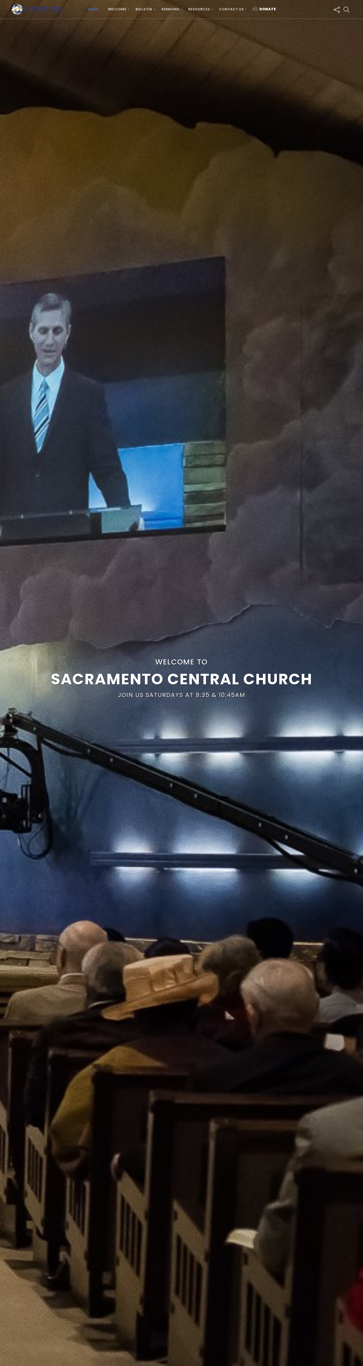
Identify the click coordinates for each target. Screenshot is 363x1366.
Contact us (231, 9)
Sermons (170, 9)
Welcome (117, 9)
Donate (264, 9)
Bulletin (144, 9)
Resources (199, 9)
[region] (181, 683)
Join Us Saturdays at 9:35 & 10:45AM (181, 695)
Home (93, 9)
